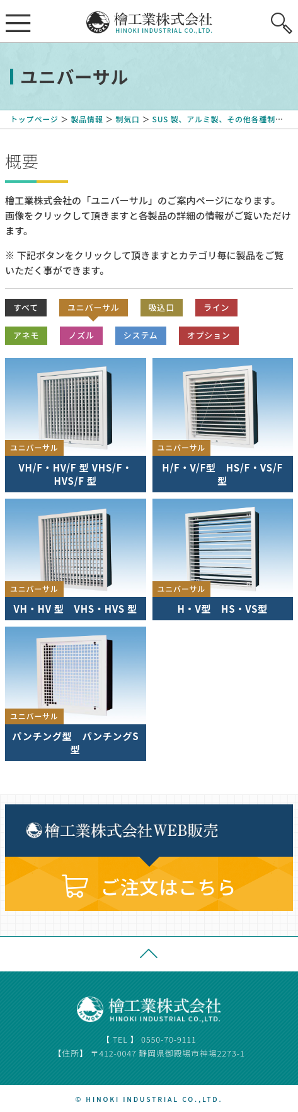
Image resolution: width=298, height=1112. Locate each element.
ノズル (81, 335)
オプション (209, 335)
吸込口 (162, 307)
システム (140, 335)
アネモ (26, 335)
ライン (216, 307)
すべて (25, 307)
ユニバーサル (93, 307)
